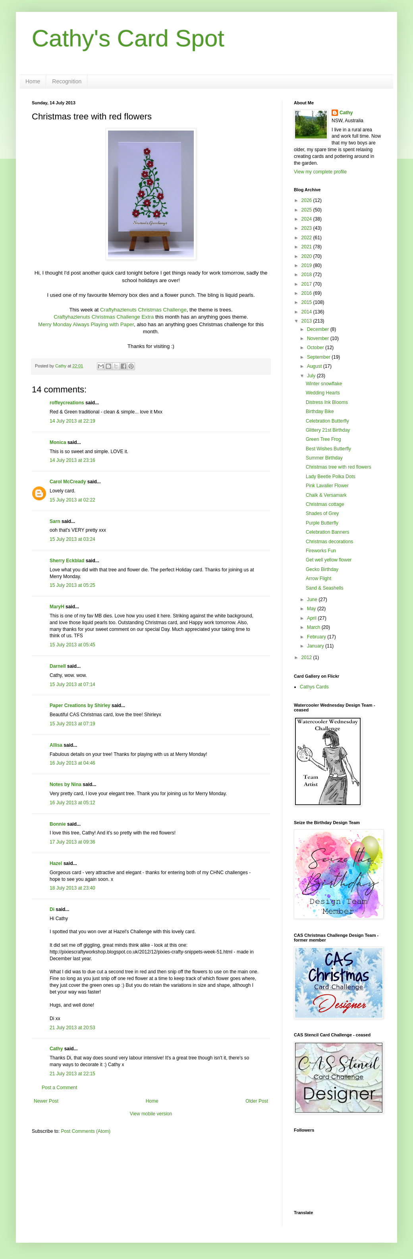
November (318, 338)
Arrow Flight (318, 578)
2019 (307, 265)
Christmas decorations (329, 541)
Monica (58, 442)
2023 (307, 228)
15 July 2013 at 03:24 (72, 539)
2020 (307, 256)
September (319, 357)
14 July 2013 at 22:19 (72, 421)
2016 (307, 293)
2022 (307, 237)
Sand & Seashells (325, 588)
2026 (307, 200)
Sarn (55, 521)
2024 (307, 219)
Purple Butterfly (322, 523)
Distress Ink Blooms (327, 402)
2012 (307, 657)
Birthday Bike (320, 411)
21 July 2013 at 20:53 (72, 1027)
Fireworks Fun (321, 551)
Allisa (56, 745)
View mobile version (151, 1114)
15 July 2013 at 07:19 (72, 724)
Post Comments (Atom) (85, 1131)
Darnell (58, 666)
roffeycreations (67, 403)
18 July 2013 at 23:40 (72, 888)
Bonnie (58, 824)
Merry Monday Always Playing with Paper (86, 324)
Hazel (56, 863)
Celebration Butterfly (327, 421)
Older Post (256, 1101)
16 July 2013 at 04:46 (72, 763)
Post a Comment (59, 1087)
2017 (307, 284)
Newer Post (46, 1101)
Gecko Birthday (322, 569)
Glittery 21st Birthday (328, 430)
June (312, 599)
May (312, 608)
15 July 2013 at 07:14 (72, 684)
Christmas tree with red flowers (338, 467)
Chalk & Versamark (326, 495)
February (317, 637)
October (316, 347)
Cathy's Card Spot (128, 38)
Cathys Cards (314, 687)
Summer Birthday (324, 458)
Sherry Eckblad (67, 560)
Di (52, 909)
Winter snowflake (324, 383)
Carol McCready (68, 481)
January (316, 646)
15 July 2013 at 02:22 (72, 500)
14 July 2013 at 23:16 (72, 460)
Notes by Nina (65, 784)
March (314, 627)
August (315, 366)
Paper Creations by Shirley (80, 705)
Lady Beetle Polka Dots (330, 476)
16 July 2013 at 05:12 (72, 802)
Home (32, 81)
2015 (307, 302)
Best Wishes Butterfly (328, 449)
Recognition (66, 81)
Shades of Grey (322, 513)
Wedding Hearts (323, 393)
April (312, 618)
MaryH (57, 606)
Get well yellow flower (328, 560)
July (312, 376)
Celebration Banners (327, 532)
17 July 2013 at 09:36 (72, 842)
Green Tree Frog (323, 439)
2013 (307, 321)
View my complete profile (320, 172)
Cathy (56, 1048)
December (318, 329)
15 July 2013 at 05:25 (72, 585)
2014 (307, 312)
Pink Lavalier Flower (327, 485)
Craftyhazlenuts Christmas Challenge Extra (104, 317)
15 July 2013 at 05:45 (72, 645)
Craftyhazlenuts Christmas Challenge (143, 310)
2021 (307, 247)
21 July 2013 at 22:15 (72, 1073)
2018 (307, 274)
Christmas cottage (325, 504)
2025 (307, 210)
